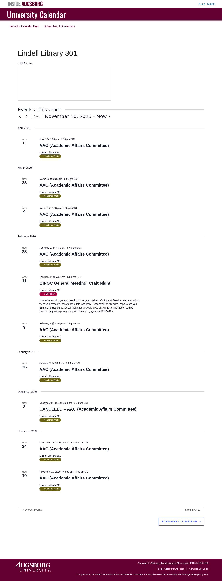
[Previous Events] (20, 116)
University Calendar (36, 14)
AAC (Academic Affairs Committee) (74, 145)
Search (211, 3)
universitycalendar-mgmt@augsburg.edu (187, 574)
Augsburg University (166, 563)
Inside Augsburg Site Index (171, 568)
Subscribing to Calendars (59, 26)
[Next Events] (26, 116)
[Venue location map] (64, 83)
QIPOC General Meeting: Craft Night (74, 283)
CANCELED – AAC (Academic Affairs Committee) (87, 409)
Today (37, 116)
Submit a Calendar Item (24, 26)
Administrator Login (198, 568)
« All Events (25, 63)
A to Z (202, 3)
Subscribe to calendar (179, 521)
